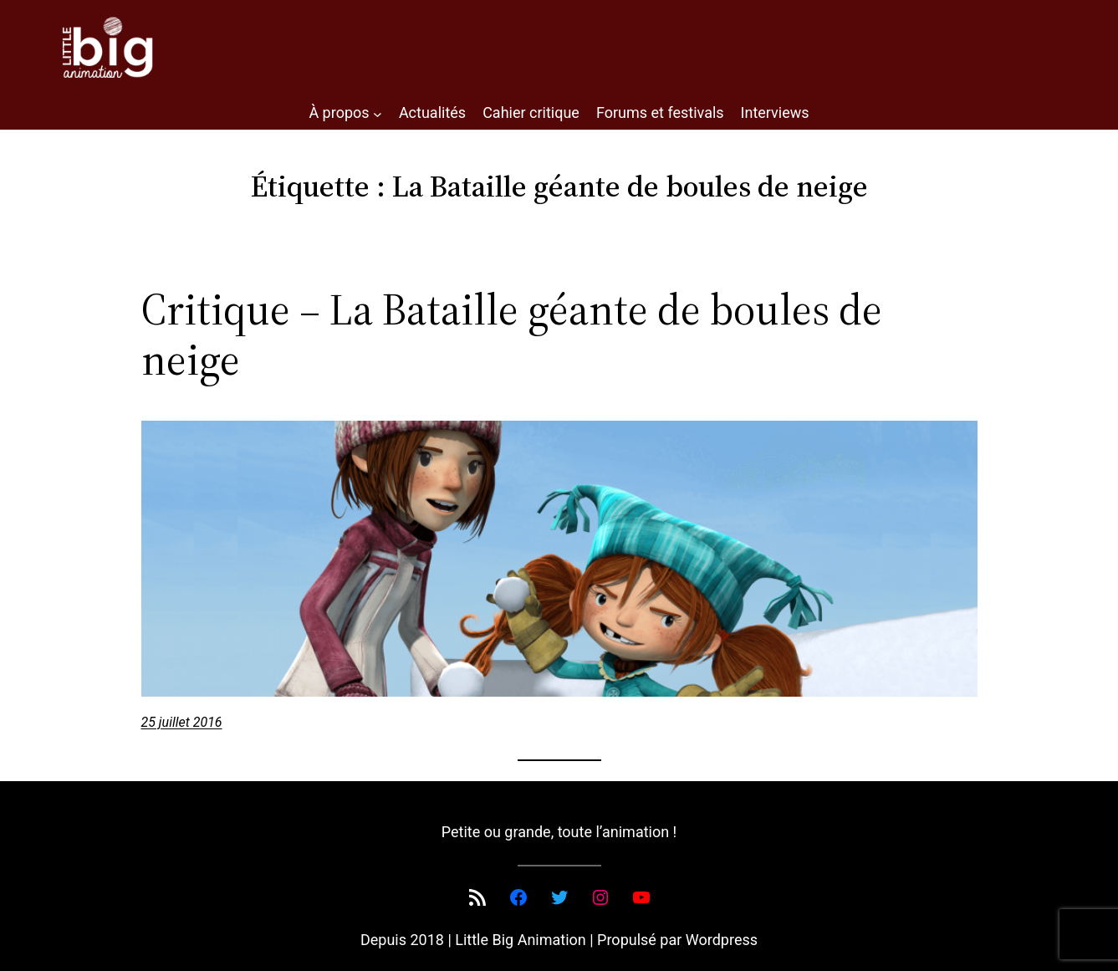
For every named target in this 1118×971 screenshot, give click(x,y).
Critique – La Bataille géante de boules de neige (511, 334)
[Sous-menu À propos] (377, 113)
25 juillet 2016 (181, 722)
